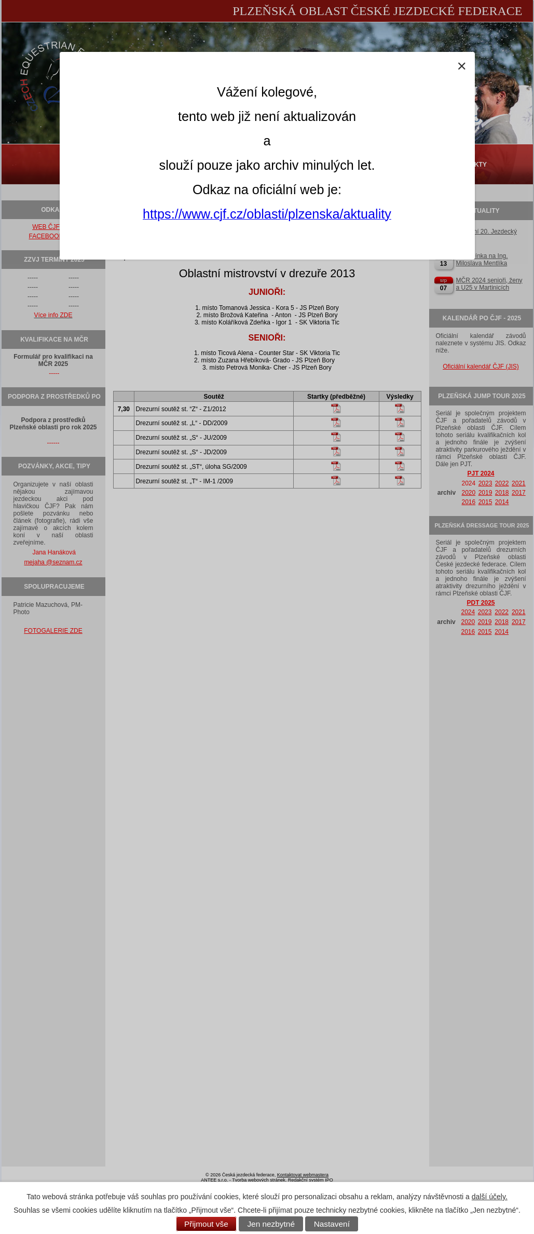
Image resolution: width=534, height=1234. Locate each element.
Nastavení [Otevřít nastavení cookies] (332, 1223)
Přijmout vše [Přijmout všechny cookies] (206, 1223)
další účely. (490, 1196)
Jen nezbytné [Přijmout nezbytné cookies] (271, 1223)
